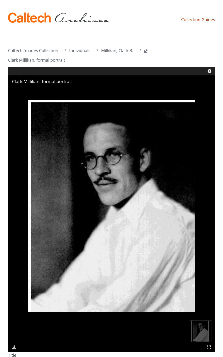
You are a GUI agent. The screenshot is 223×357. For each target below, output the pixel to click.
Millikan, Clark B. (117, 50)
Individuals (79, 50)
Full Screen (209, 347)
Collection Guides (198, 19)
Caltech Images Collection (33, 50)
